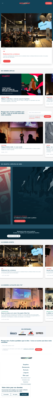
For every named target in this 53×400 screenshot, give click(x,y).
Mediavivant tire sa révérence (11, 54)
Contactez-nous (26, 379)
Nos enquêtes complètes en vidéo (11, 164)
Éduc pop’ (26, 375)
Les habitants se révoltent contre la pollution (25, 217)
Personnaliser (6, 394)
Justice (48, 145)
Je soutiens (48, 3)
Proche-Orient (5, 97)
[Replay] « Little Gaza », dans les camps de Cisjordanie (15, 98)
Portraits (25, 370)
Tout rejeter (15, 394)
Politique (3, 145)
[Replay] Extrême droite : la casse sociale (11, 147)
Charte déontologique (26, 384)
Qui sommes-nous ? (25, 377)
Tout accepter (24, 394)
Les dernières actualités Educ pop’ (12, 285)
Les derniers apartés (7, 242)
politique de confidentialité (34, 117)
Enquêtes (26, 364)
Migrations (49, 97)
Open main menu (2, 3)
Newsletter (25, 382)
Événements (26, 367)
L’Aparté (26, 372)
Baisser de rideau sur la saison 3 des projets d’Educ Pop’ (15, 313)
